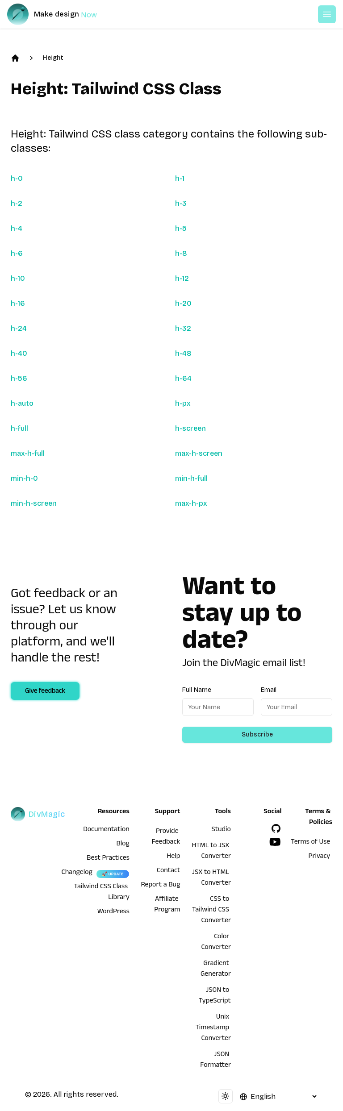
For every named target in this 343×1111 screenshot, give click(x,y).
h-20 (183, 303)
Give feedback (45, 692)
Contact (168, 871)
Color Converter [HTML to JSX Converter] (216, 942)
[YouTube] (275, 842)
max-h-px (191, 503)
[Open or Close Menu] (327, 14)
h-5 (181, 228)
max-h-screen (198, 453)
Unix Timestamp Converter (213, 1028)
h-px (183, 403)
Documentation (106, 830)
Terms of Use (310, 842)
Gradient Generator (216, 969)
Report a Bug (160, 885)
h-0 (17, 178)
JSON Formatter (215, 1060)
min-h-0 (24, 478)
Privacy (319, 857)
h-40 (19, 353)
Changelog (77, 873)
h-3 (181, 203)
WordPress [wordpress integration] (113, 912)
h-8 (181, 253)
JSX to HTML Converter (211, 878)
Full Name (196, 690)
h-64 (183, 378)
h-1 (179, 178)
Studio (221, 830)
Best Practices (108, 858)
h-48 (183, 353)
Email (268, 690)
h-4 (16, 228)
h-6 (17, 253)
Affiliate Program (167, 905)
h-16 (18, 303)
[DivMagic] (61, 14)
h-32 (183, 328)
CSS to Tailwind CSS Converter (211, 911)
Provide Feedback (166, 837)
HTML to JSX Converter (211, 851)
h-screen (190, 428)
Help (173, 857)
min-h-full (191, 478)
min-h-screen (34, 503)
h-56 (19, 378)
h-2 (16, 203)
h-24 (19, 328)
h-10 (18, 278)
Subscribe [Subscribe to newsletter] (257, 734)
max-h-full (28, 453)
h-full (19, 428)
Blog (123, 844)
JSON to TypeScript (215, 996)
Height (53, 58)
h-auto (22, 403)
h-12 (182, 278)
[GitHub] (276, 828)
